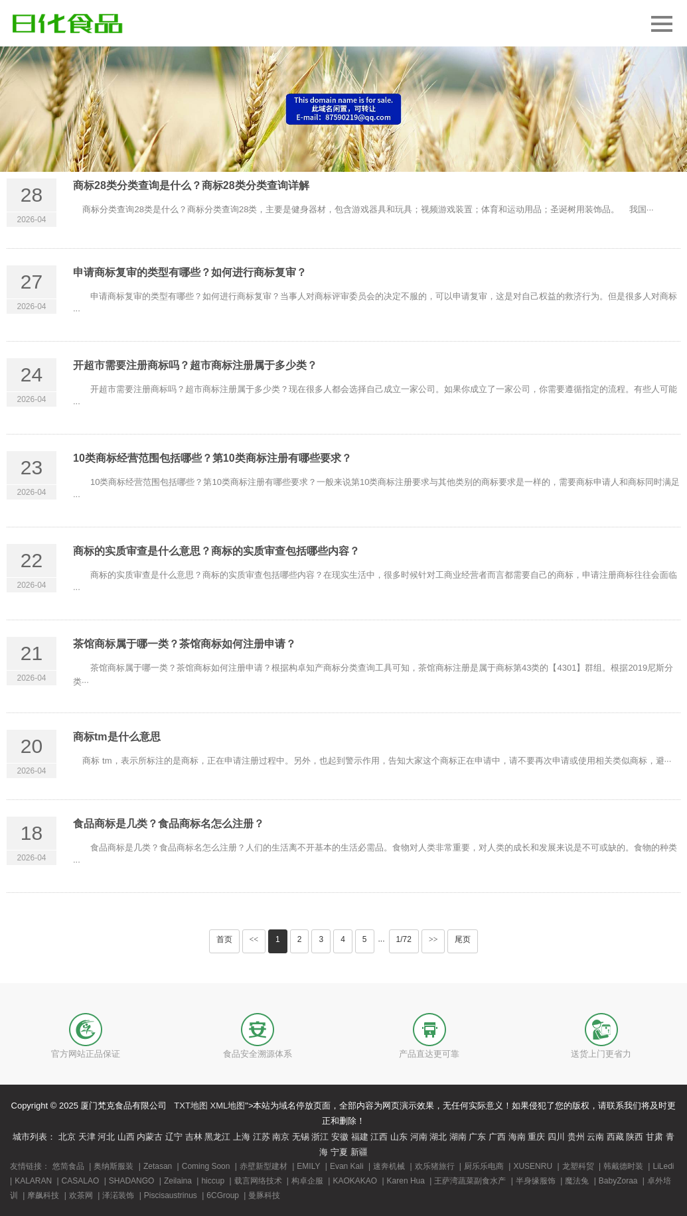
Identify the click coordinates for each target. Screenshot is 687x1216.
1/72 (404, 939)
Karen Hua (406, 1180)
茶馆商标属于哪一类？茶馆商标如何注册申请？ (184, 643)
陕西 (634, 1137)
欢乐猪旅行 (435, 1166)
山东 (399, 1137)
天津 (87, 1137)
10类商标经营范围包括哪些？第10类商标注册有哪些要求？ (212, 458)
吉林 (193, 1137)
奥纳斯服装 (113, 1166)
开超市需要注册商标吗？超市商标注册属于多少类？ (195, 365)
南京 (280, 1137)
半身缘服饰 (536, 1180)
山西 (126, 1137)
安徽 (339, 1137)
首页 (224, 939)
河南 (418, 1137)
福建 (359, 1137)
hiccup (212, 1180)
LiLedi (663, 1166)
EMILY (308, 1166)
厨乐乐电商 (484, 1166)
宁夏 (339, 1152)
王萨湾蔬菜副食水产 (470, 1180)
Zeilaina (178, 1180)
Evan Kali (347, 1166)
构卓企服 (307, 1180)
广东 (477, 1137)
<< (254, 939)
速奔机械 (389, 1166)
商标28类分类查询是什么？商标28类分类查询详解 (191, 185)
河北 (106, 1137)
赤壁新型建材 (263, 1166)
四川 (556, 1137)
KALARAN (33, 1180)
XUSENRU (532, 1166)
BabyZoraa (618, 1180)
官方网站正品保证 (85, 1054)
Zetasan (157, 1166)
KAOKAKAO (355, 1180)
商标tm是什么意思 (117, 736)
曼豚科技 (264, 1195)
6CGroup (222, 1195)
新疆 (359, 1152)
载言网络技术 (258, 1180)
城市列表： (34, 1137)
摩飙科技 (43, 1195)
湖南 (458, 1137)
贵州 (576, 1137)
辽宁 (174, 1137)
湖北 (438, 1137)
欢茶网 (81, 1195)
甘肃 (654, 1137)
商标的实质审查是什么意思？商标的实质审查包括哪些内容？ (216, 551)
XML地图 (228, 1106)
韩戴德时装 (623, 1166)
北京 (67, 1137)
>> (433, 939)
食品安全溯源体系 (257, 1054)
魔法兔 (577, 1180)
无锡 (300, 1137)
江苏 (261, 1137)
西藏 (615, 1137)
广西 (497, 1137)
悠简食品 (68, 1166)
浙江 (320, 1137)
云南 (595, 1137)
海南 (517, 1137)
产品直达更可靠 (429, 1054)
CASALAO (81, 1180)
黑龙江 (217, 1137)
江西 (379, 1137)
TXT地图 (191, 1106)
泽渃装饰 (118, 1195)
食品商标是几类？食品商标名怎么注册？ (168, 823)
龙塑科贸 (578, 1166)
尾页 (463, 939)
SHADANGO (132, 1180)
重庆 (536, 1137)
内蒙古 (150, 1137)
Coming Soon (206, 1166)
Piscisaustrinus (170, 1195)
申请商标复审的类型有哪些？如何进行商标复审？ (190, 272)
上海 (241, 1137)
